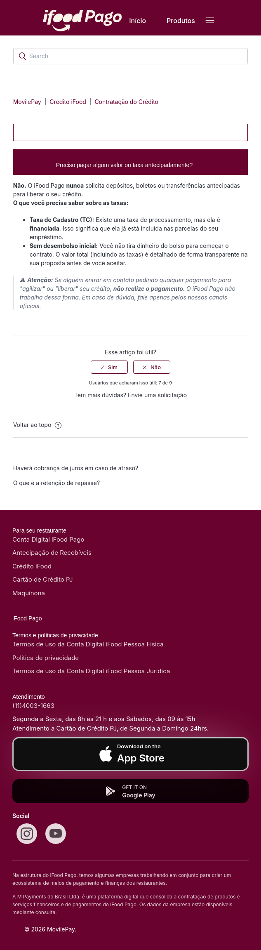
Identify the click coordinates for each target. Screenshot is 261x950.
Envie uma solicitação (157, 394)
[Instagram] (26, 833)
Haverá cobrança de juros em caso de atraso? (76, 467)
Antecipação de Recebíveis (52, 552)
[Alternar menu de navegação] (210, 20)
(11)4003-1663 (33, 706)
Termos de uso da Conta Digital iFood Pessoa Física (88, 644)
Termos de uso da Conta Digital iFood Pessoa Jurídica (91, 671)
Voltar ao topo (37, 424)
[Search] (130, 56)
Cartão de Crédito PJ (42, 579)
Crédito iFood (68, 101)
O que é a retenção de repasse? (56, 482)
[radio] (109, 367)
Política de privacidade (45, 658)
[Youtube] (55, 833)
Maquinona (28, 593)
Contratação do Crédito (126, 101)
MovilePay (27, 101)
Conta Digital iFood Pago (48, 539)
